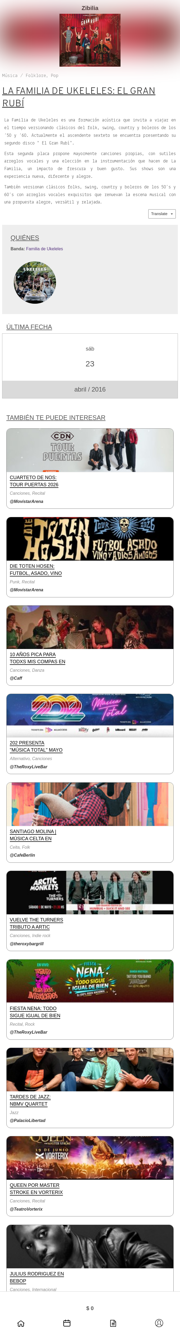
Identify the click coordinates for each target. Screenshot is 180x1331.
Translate (162, 213)
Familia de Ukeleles (44, 249)
